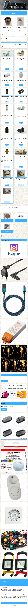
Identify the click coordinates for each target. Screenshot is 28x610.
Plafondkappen (7, 220)
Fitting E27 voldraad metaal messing (21, 59)
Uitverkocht (7, 167)
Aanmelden (4, 409)
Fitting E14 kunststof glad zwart (7, 96)
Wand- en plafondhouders (7, 231)
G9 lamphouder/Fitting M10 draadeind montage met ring (7, 196)
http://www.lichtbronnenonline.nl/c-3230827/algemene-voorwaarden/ (13, 603)
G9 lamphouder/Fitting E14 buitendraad (7, 179)
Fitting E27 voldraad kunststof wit (21, 113)
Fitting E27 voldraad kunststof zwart (21, 135)
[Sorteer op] (20, 44)
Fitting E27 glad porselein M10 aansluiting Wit (20, 28)
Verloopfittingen (21, 220)
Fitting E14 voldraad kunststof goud (7, 157)
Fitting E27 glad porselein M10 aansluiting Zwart (8, 28)
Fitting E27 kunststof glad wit (21, 80)
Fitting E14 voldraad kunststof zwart (7, 135)
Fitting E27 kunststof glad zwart (21, 96)
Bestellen (7, 68)
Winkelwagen (4, 381)
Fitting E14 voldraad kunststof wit (7, 112)
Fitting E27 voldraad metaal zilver (7, 59)
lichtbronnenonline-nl (5, 236)
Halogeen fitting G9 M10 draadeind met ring (21, 157)
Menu (14, 13)
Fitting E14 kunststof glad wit (7, 80)
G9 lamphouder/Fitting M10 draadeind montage (21, 179)
